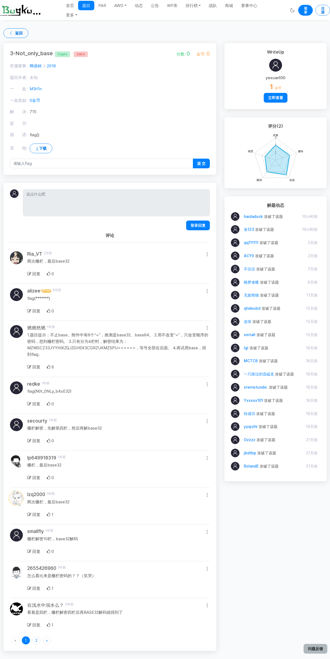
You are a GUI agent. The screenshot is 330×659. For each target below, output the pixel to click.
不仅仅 (249, 269)
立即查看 (275, 97)
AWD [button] (118, 5)
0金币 (35, 100)
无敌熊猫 (251, 295)
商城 (229, 5)
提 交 (201, 163)
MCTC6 (251, 360)
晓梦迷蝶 (251, 282)
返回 (16, 33)
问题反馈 (315, 648)
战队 (213, 5)
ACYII (249, 255)
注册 (323, 10)
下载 (41, 148)
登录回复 (198, 225)
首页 (70, 5)
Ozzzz (249, 439)
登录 (305, 10)
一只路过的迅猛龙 (259, 374)
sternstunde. (256, 387)
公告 (155, 5)
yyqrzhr (251, 426)
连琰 (247, 321)
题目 (86, 5)
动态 (139, 5)
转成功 (249, 413)
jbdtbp (250, 453)
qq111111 (251, 242)
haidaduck (253, 216)
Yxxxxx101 (253, 400)
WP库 (172, 5)
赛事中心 (249, 5)
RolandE (251, 466)
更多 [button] (70, 15)
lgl (246, 348)
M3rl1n (36, 88)
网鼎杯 (36, 65)
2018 (51, 65)
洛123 (249, 229)
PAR (102, 5)
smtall (249, 334)
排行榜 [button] (192, 5)
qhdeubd (252, 308)
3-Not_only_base (40, 53)
